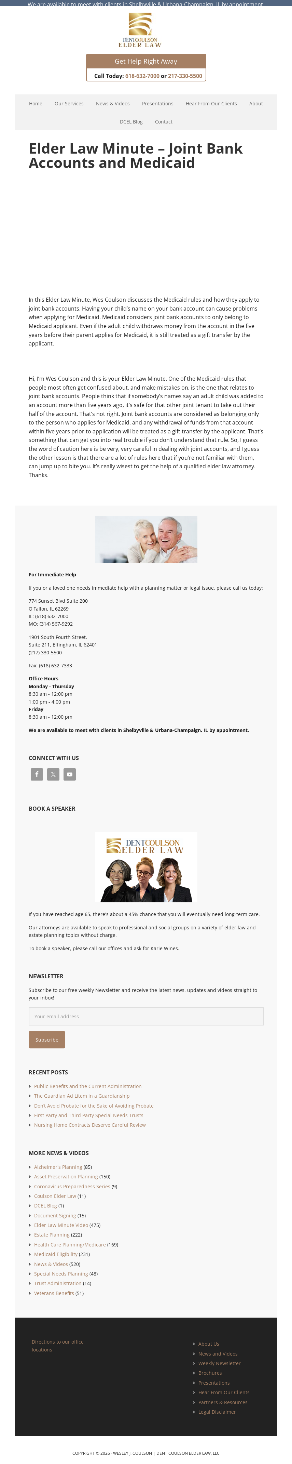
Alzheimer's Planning (58, 1161)
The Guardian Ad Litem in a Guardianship (82, 1089)
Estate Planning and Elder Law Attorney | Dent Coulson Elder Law (146, 23)
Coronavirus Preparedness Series (72, 1180)
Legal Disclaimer (217, 1405)
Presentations (214, 1376)
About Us (208, 1337)
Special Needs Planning (61, 1267)
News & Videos (51, 1258)
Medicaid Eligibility (56, 1248)
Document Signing (55, 1209)
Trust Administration (58, 1277)
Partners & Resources (223, 1396)
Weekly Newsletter (219, 1357)
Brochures (210, 1367)
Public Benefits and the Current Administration (88, 1080)
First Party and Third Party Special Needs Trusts (88, 1109)
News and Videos (218, 1347)
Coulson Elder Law (55, 1190)
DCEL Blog (45, 1200)
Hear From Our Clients (224, 1386)
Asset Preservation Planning (66, 1170)
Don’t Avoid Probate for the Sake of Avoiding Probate (94, 1099)
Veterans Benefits (54, 1287)
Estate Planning (52, 1229)
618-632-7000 (142, 70)
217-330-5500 (185, 70)
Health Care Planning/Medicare (70, 1238)
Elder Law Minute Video (61, 1219)
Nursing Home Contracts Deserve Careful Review (90, 1119)
